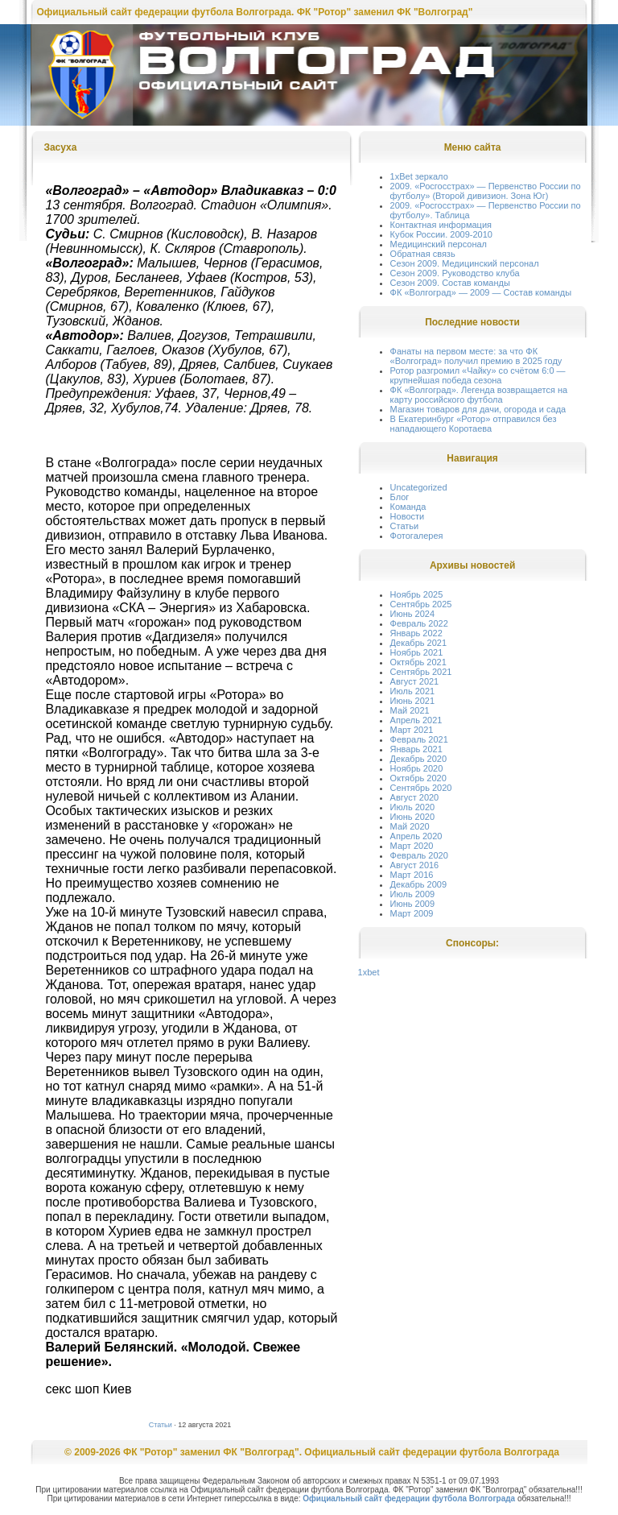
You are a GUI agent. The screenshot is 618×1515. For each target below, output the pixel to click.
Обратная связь (422, 254)
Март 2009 (412, 913)
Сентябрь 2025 (421, 604)
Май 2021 (410, 710)
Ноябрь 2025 (416, 594)
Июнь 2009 (412, 904)
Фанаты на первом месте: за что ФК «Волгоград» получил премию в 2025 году (476, 356)
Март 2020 (412, 846)
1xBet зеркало (419, 176)
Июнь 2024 (412, 614)
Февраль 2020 (419, 855)
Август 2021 (414, 681)
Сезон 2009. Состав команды (450, 283)
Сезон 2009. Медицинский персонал (464, 263)
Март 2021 (412, 730)
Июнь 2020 (412, 817)
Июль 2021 (412, 691)
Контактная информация (441, 225)
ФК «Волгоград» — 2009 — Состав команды (481, 292)
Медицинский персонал (438, 244)
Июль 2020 (412, 807)
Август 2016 (414, 865)
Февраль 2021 (419, 739)
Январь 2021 (416, 749)
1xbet (369, 972)
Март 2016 (412, 875)
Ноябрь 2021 (416, 652)
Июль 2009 (412, 894)
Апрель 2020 (416, 836)
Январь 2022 (416, 633)
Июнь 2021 (412, 701)
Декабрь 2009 (418, 884)
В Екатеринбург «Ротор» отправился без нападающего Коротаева (473, 423)
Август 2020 (414, 797)
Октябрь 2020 (418, 778)
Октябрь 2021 (418, 662)
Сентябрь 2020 (421, 788)
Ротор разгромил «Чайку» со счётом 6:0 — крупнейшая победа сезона (478, 375)
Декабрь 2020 (418, 759)
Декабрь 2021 (418, 643)
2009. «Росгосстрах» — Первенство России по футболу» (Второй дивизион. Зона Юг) (485, 191)
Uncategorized (418, 487)
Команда (408, 506)
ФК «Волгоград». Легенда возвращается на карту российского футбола (479, 394)
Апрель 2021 (416, 720)
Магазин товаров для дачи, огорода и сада (478, 409)
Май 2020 (410, 826)
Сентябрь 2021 (421, 672)
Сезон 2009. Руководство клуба (455, 273)
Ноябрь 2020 (416, 768)
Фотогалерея (416, 535)
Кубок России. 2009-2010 (441, 234)
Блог (400, 497)
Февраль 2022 (419, 623)
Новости (407, 516)
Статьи (160, 1425)
